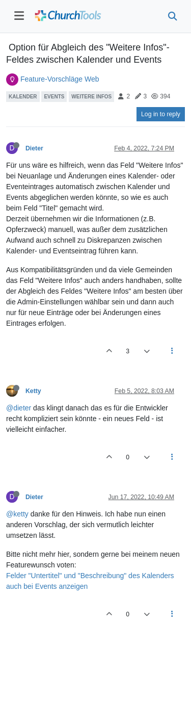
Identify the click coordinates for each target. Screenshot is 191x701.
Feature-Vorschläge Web (59, 79)
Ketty (33, 391)
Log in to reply (160, 114)
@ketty (17, 514)
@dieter (18, 408)
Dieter (34, 148)
